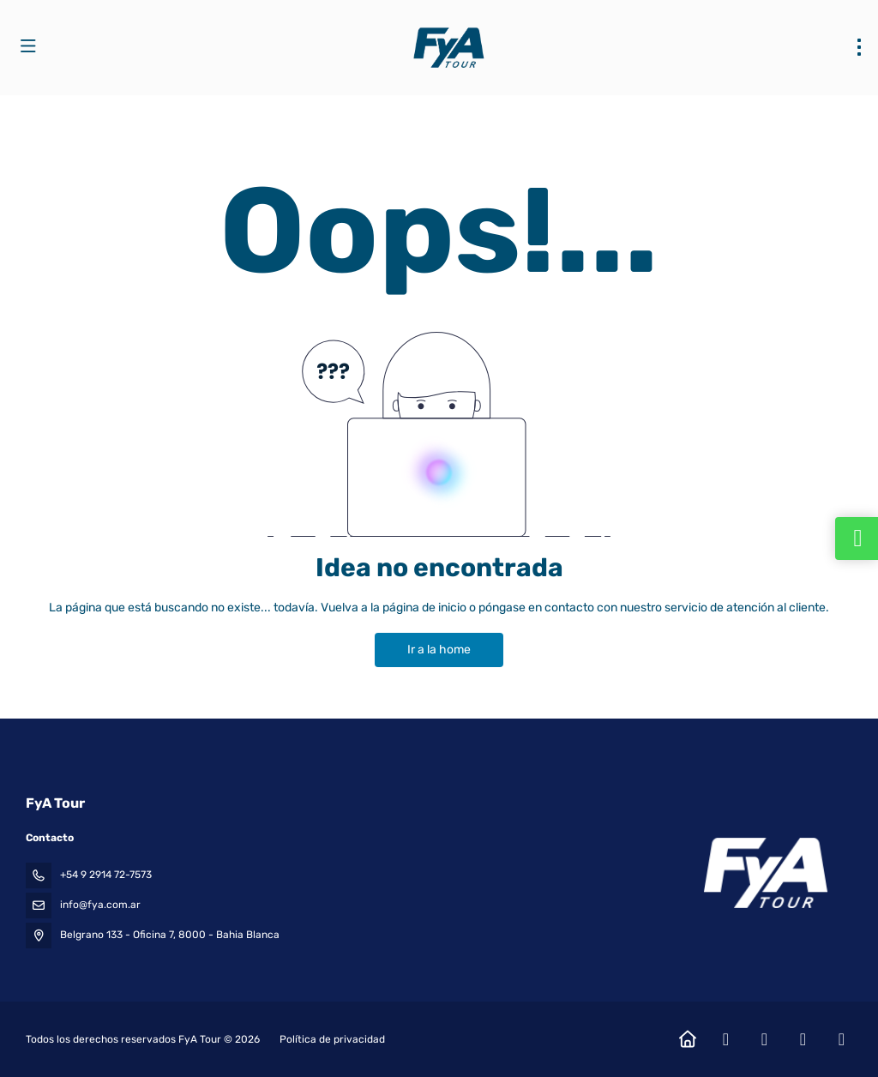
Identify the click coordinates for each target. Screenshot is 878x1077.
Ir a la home (439, 649)
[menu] (859, 47)
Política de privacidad (332, 1039)
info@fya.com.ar (100, 905)
